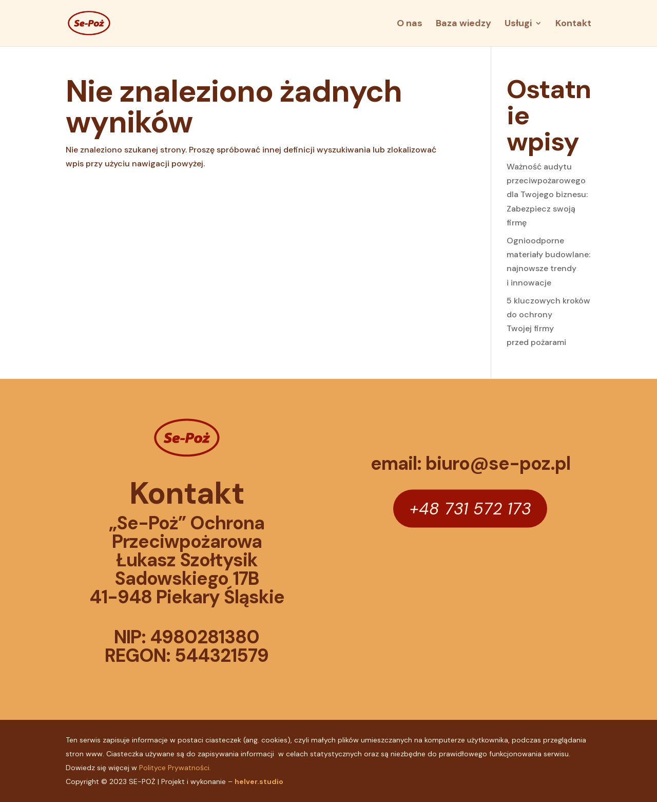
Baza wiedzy (463, 24)
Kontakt (573, 24)
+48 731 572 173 (470, 508)
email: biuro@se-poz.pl (470, 463)
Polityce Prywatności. (175, 767)
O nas (409, 24)
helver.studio (259, 781)
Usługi (518, 24)
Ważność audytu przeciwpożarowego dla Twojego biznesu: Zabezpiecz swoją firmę (547, 194)
